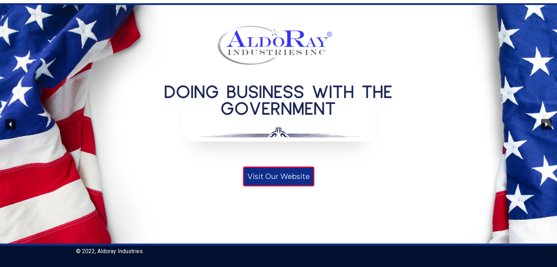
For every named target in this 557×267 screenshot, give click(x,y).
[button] (10, 124)
